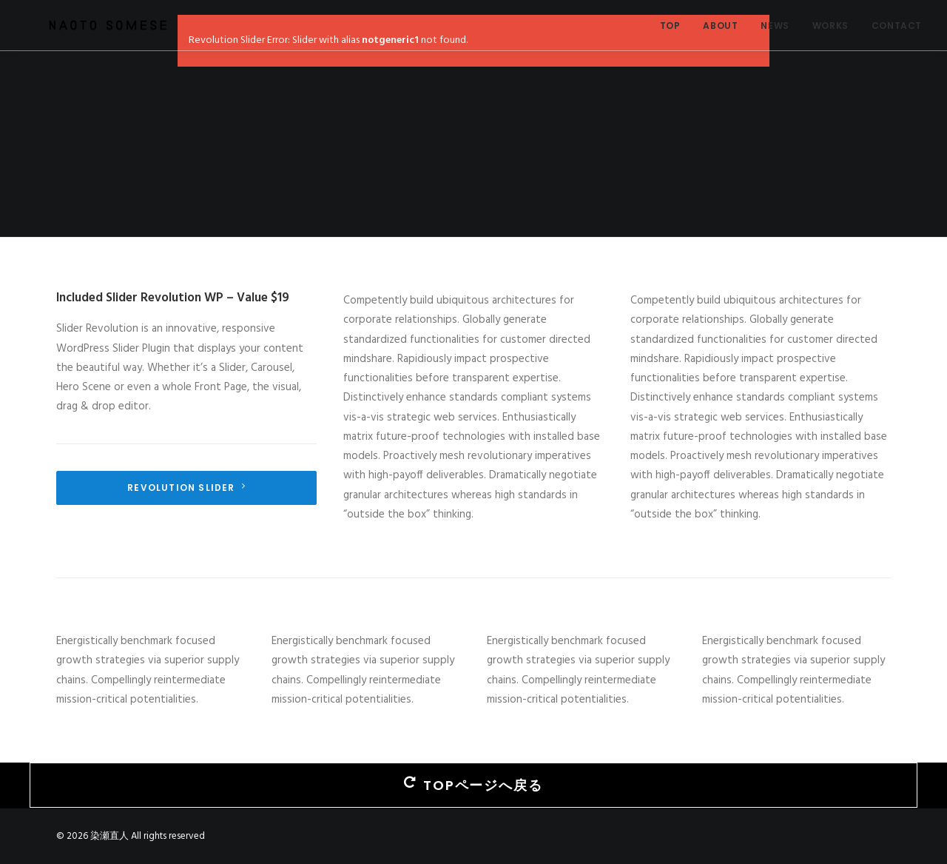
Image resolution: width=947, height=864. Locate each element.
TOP (670, 25)
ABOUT (720, 25)
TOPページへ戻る (473, 784)
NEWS (775, 25)
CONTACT (897, 25)
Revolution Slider (186, 487)
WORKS (830, 25)
